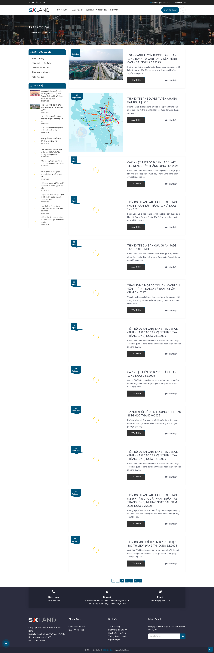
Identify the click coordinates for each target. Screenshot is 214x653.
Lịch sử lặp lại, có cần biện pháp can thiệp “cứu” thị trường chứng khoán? (51, 152)
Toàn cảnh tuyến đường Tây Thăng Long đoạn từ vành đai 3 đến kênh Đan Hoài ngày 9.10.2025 (152, 59)
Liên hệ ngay (170, 10)
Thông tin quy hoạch (40, 72)
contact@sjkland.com (161, 3)
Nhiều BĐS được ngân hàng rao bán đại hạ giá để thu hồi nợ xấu (52, 219)
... (131, 580)
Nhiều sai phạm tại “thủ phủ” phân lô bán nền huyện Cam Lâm (52, 185)
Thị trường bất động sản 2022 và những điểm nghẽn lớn (52, 174)
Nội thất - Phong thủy (96, 10)
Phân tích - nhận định (41, 63)
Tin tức (114, 10)
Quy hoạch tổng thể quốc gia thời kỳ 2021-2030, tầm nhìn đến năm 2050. (52, 196)
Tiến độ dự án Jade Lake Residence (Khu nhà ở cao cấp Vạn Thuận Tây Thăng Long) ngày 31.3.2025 (152, 332)
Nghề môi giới (37, 77)
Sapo (127, 650)
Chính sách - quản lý (40, 67)
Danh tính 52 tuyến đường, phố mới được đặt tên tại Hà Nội (52, 118)
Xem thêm (136, 80)
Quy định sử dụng (76, 630)
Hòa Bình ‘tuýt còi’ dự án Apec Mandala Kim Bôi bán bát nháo (52, 208)
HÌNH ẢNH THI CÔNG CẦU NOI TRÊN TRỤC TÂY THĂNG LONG (52, 107)
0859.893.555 (180, 3)
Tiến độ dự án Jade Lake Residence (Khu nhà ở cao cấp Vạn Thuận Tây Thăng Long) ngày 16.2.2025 (152, 455)
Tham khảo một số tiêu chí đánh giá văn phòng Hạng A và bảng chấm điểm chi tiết (153, 289)
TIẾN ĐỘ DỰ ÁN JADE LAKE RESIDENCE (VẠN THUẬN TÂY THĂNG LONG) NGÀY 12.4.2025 (152, 206)
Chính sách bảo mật (77, 626)
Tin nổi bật (37, 85)
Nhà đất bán (76, 10)
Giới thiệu (62, 10)
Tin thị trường (37, 58)
